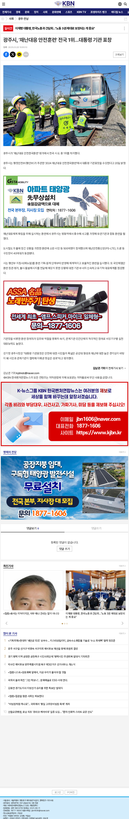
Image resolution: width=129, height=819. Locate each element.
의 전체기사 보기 (108, 368)
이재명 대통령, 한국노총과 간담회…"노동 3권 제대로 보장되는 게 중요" (55, 28)
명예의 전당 (10, 452)
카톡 (19, 54)
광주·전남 (23, 18)
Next (122, 623)
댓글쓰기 (96, 528)
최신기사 (8, 566)
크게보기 (119, 54)
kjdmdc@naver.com (27, 373)
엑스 (13, 54)
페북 (6, 54)
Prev (6, 623)
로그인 (58, 792)
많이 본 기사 (10, 633)
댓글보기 (32, 528)
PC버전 (70, 792)
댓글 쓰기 (64, 549)
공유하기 (126, 19)
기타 (26, 54)
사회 (11, 18)
